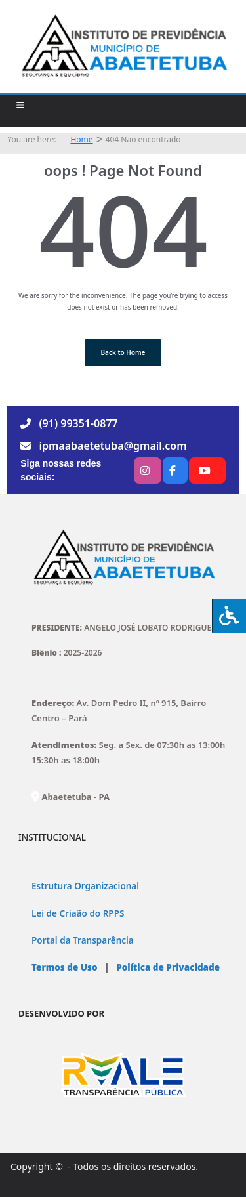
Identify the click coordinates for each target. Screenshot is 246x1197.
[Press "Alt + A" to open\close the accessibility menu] (229, 615)
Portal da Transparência (82, 940)
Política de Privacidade (167, 967)
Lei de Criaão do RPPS (77, 913)
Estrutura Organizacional (85, 886)
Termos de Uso (64, 967)
